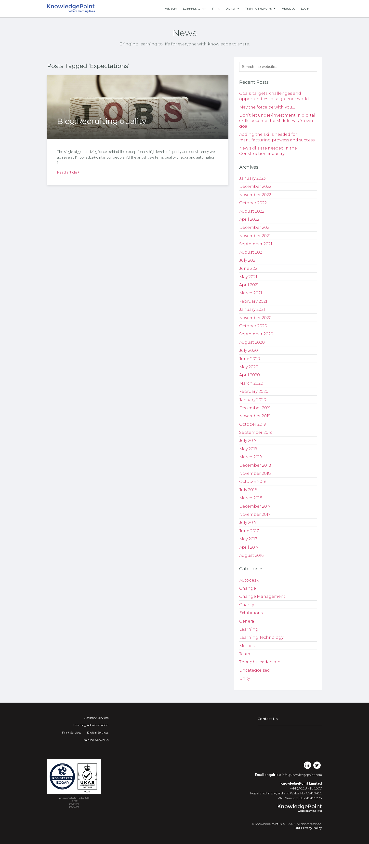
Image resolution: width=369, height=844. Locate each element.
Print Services (71, 732)
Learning (248, 629)
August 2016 (251, 555)
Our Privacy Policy (308, 828)
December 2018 (255, 465)
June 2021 (249, 268)
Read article (68, 172)
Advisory (171, 8)
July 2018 (248, 490)
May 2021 (248, 276)
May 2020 (248, 367)
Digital (232, 9)
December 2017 (255, 506)
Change (247, 588)
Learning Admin (194, 8)
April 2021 (249, 285)
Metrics (246, 645)
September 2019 (255, 432)
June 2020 (249, 358)
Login (305, 8)
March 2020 (251, 383)
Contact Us (268, 719)
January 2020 (252, 399)
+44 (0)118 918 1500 (306, 788)
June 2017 (249, 531)
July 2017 (248, 522)
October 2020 (253, 326)
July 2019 (248, 440)
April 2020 (249, 375)
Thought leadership (259, 662)
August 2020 (252, 342)
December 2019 (255, 408)
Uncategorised (254, 670)
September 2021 (255, 244)
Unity (244, 678)
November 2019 (254, 416)
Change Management (262, 596)
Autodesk (249, 580)
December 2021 (255, 227)
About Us (288, 8)
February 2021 (253, 301)
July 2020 (248, 350)
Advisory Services (96, 718)
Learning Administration (90, 725)
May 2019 (248, 449)
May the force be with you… (267, 107)
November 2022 (255, 194)
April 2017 (249, 547)
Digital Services (97, 732)
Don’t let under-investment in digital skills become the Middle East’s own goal (277, 121)
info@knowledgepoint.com (302, 775)
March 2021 (250, 293)
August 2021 (251, 252)
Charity (246, 604)
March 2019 (250, 457)
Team (244, 654)
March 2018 (251, 498)
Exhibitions (251, 613)
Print (216, 8)
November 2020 (255, 317)
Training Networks (260, 9)
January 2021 (252, 309)
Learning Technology (261, 637)
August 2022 (251, 211)
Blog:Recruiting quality (101, 121)
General (247, 621)
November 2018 (255, 473)
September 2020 (256, 334)
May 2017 (248, 539)
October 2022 (253, 203)
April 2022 (249, 219)
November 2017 (254, 514)
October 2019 (252, 424)
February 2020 (253, 391)
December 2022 (255, 186)
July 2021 (248, 260)
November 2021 (254, 235)
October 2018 (252, 481)
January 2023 (252, 178)
